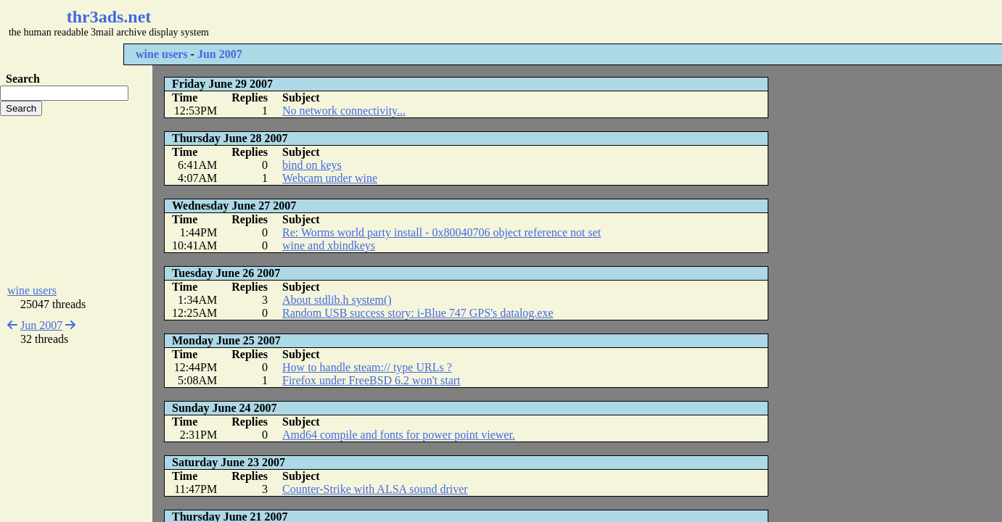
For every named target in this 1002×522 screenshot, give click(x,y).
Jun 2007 (219, 54)
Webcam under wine (329, 178)
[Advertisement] (432, 22)
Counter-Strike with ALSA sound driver (375, 489)
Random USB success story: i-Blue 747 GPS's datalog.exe (418, 313)
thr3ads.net (109, 16)
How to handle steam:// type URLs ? (367, 367)
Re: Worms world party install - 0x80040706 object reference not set (441, 232)
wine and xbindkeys (328, 245)
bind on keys (312, 165)
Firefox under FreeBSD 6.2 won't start (371, 380)
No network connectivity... (344, 110)
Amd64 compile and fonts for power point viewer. (398, 434)
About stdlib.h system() (337, 300)
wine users (162, 54)
